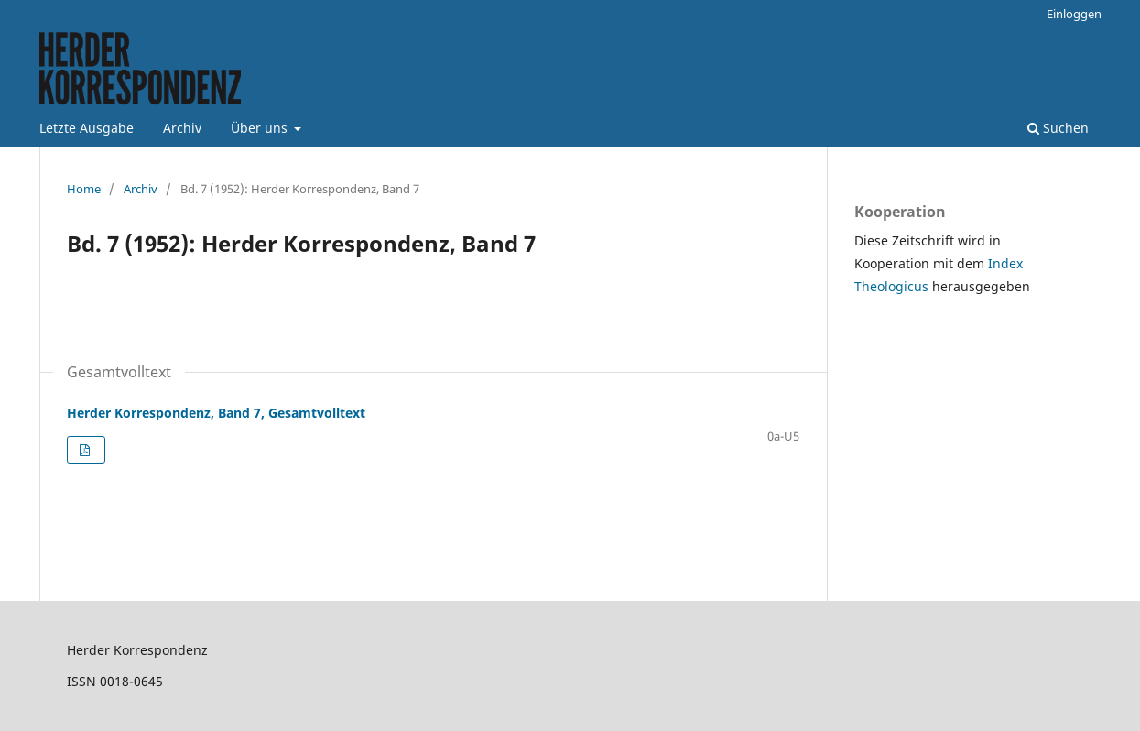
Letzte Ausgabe (86, 127)
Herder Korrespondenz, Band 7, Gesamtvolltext (216, 412)
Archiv (182, 127)
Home (84, 188)
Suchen (1058, 127)
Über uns (261, 127)
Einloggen (1074, 13)
